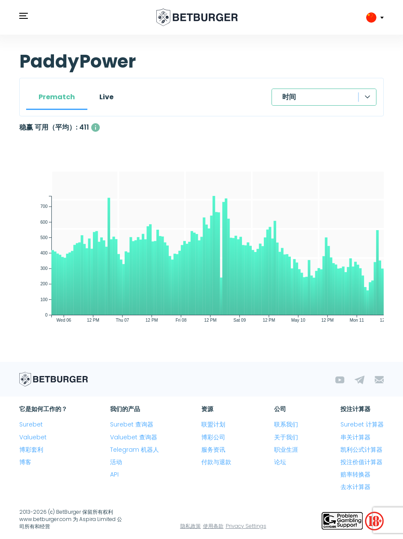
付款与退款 (216, 462)
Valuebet (33, 437)
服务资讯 (213, 449)
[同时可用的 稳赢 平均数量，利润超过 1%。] (95, 127)
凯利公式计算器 (361, 449)
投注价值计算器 (361, 462)
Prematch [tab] (57, 97)
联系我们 (286, 424)
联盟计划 (213, 424)
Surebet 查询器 (131, 424)
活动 (116, 462)
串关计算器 (355, 437)
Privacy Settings (246, 526)
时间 (289, 97)
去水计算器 (355, 487)
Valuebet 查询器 (133, 437)
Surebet (31, 424)
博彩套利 (31, 449)
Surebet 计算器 (362, 424)
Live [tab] (106, 97)
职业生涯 (286, 449)
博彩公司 (213, 437)
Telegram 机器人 (134, 449)
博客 (25, 462)
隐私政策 (190, 526)
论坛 (280, 462)
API (114, 474)
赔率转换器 (355, 474)
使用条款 (213, 526)
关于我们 (286, 437)
